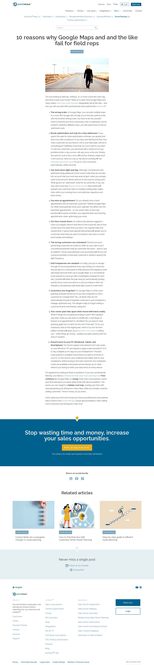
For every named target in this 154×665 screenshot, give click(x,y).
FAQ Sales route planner (55, 635)
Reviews (49, 644)
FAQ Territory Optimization (56, 640)
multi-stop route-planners (67, 103)
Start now (136, 4)
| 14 (82, 17)
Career (15, 621)
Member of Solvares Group (78, 662)
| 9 (48, 17)
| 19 (122, 17)
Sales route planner (53, 604)
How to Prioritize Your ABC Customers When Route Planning (75, 538)
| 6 (77, 20)
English (18, 587)
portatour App (52, 653)
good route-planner (79, 186)
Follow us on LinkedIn (79, 565)
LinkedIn (71, 478)
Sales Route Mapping (87, 609)
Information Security (29, 662)
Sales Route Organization (89, 604)
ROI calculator (51, 618)
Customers (17, 616)
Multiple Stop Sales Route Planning (93, 618)
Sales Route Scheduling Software (92, 626)
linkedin (140, 587)
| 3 (61, 17)
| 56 (32, 17)
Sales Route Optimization (89, 622)
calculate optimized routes (62, 162)
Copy (83, 478)
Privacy (15, 662)
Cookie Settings (58, 662)
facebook (77, 478)
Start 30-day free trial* (77, 447)
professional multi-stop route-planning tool (81, 376)
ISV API (48, 631)
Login (128, 611)
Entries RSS (79, 570)
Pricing (48, 613)
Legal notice (45, 662)
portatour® (101, 106)
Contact (16, 630)
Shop (109, 4)
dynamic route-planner (87, 331)
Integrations (50, 626)
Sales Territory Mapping (88, 631)
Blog (47, 648)
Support (16, 638)
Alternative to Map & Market (90, 635)
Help (115, 4)
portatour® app (68, 401)
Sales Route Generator (88, 613)
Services (101, 4)
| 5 (105, 17)
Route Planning (77, 52)
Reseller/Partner (20, 625)
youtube (137, 587)
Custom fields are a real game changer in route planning (30, 538)
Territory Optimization (54, 609)
